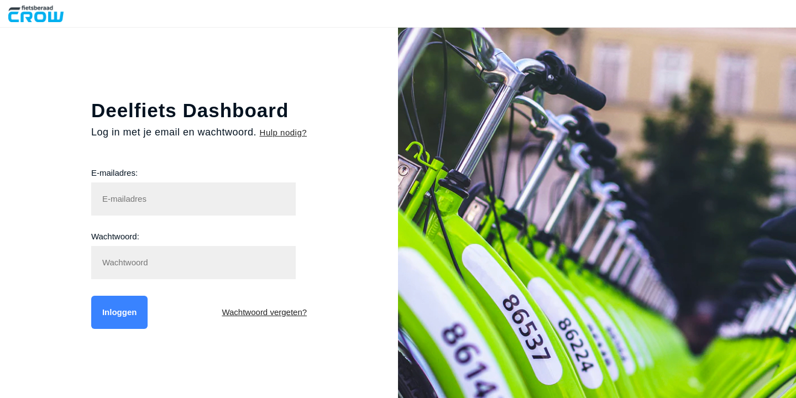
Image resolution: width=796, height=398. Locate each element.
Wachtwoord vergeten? (264, 312)
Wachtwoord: (115, 236)
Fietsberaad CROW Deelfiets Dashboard (45, 14)
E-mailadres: (114, 173)
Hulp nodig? (283, 132)
